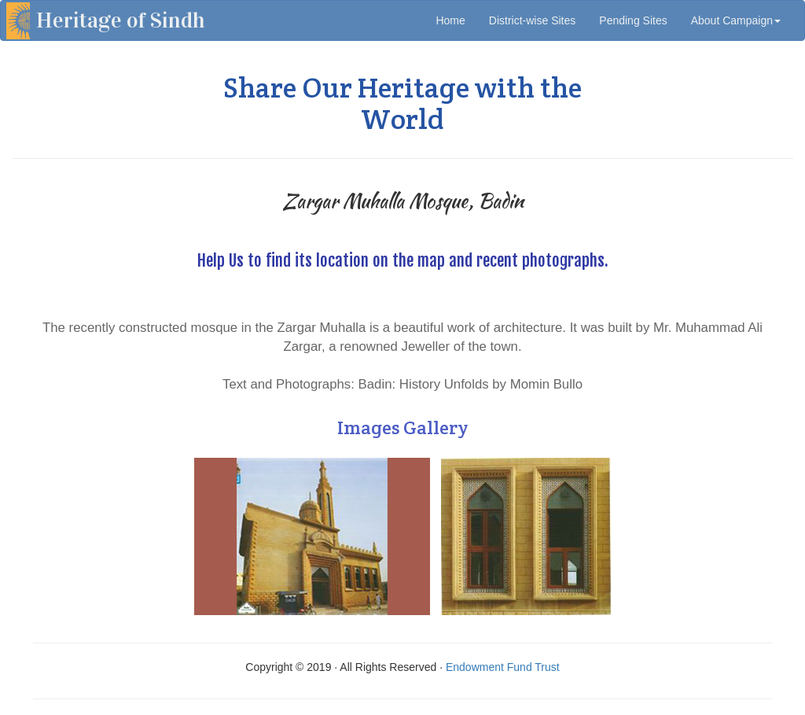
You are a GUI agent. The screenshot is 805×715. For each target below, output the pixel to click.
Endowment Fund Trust (503, 667)
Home (456, 19)
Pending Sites (633, 20)
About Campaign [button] (736, 20)
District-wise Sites (532, 20)
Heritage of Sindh (120, 20)
